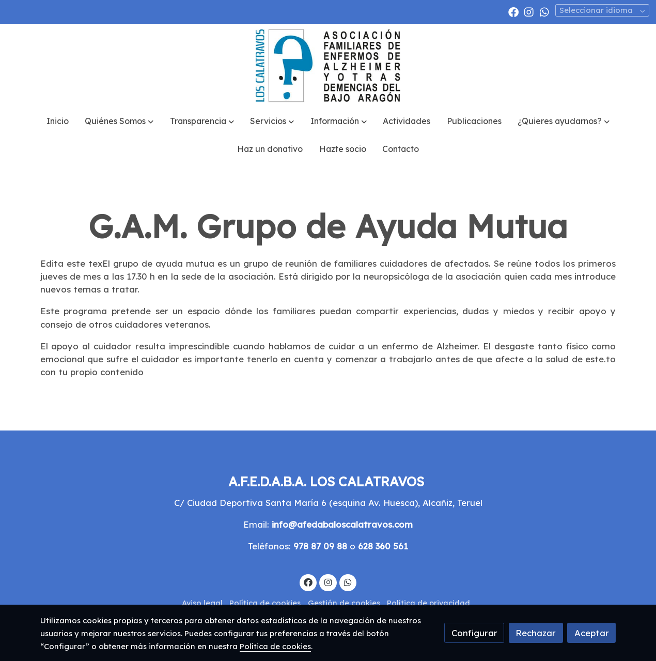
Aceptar (591, 632)
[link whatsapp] (544, 11)
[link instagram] (529, 11)
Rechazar (536, 632)
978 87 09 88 (320, 546)
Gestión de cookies (344, 603)
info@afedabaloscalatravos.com (342, 524)
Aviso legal (202, 603)
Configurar (474, 632)
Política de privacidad (428, 603)
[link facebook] (513, 11)
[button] (119, 121)
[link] (327, 65)
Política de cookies (265, 603)
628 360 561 (383, 546)
